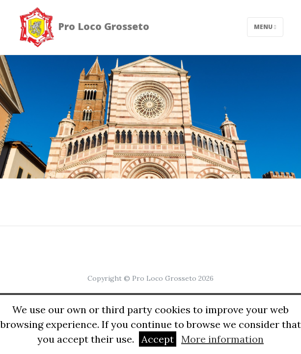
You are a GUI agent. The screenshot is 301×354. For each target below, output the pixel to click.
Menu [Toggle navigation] (265, 27)
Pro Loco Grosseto (84, 27)
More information (222, 339)
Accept (157, 339)
